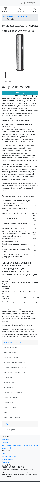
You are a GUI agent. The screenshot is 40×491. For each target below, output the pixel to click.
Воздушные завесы (23, 16)
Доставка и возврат (9, 456)
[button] (30, 3)
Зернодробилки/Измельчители (15, 367)
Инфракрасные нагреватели (14, 372)
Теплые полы (9, 402)
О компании (6, 440)
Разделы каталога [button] (13, 342)
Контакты (5, 443)
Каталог (10, 16)
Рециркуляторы (9, 387)
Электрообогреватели (12, 417)
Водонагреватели (10, 347)
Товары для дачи (10, 407)
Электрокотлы (9, 412)
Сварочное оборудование (13, 392)
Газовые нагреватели (11, 357)
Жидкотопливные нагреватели (15, 362)
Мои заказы (6, 462)
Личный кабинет (8, 459)
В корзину (20, 93)
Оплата (4, 453)
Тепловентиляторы (11, 397)
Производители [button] (12, 424)
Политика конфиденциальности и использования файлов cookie (20, 447)
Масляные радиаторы (12, 382)
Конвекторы (8, 377)
